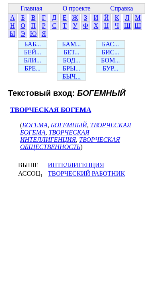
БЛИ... (32, 60)
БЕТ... (71, 52)
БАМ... (71, 44)
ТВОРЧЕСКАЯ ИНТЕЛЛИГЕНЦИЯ (55, 136)
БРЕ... (32, 68)
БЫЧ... (71, 76)
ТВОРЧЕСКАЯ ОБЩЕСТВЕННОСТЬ (70, 143)
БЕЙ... (32, 52)
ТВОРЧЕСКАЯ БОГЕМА (50, 110)
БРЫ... (71, 68)
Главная (31, 8)
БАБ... (32, 44)
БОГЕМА (34, 125)
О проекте (76, 8)
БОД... (71, 60)
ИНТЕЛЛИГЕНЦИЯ (76, 165)
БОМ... (110, 60)
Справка (121, 8)
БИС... (110, 52)
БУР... (110, 68)
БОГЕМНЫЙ (69, 125)
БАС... (110, 44)
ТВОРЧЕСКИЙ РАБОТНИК (86, 173)
